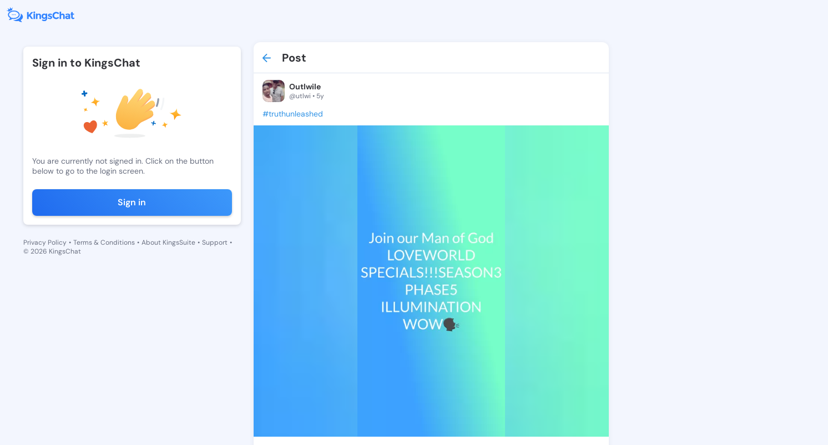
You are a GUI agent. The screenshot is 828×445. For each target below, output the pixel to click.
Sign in (132, 202)
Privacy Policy (45, 242)
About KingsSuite (168, 242)
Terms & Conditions (104, 242)
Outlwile (305, 87)
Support (215, 242)
